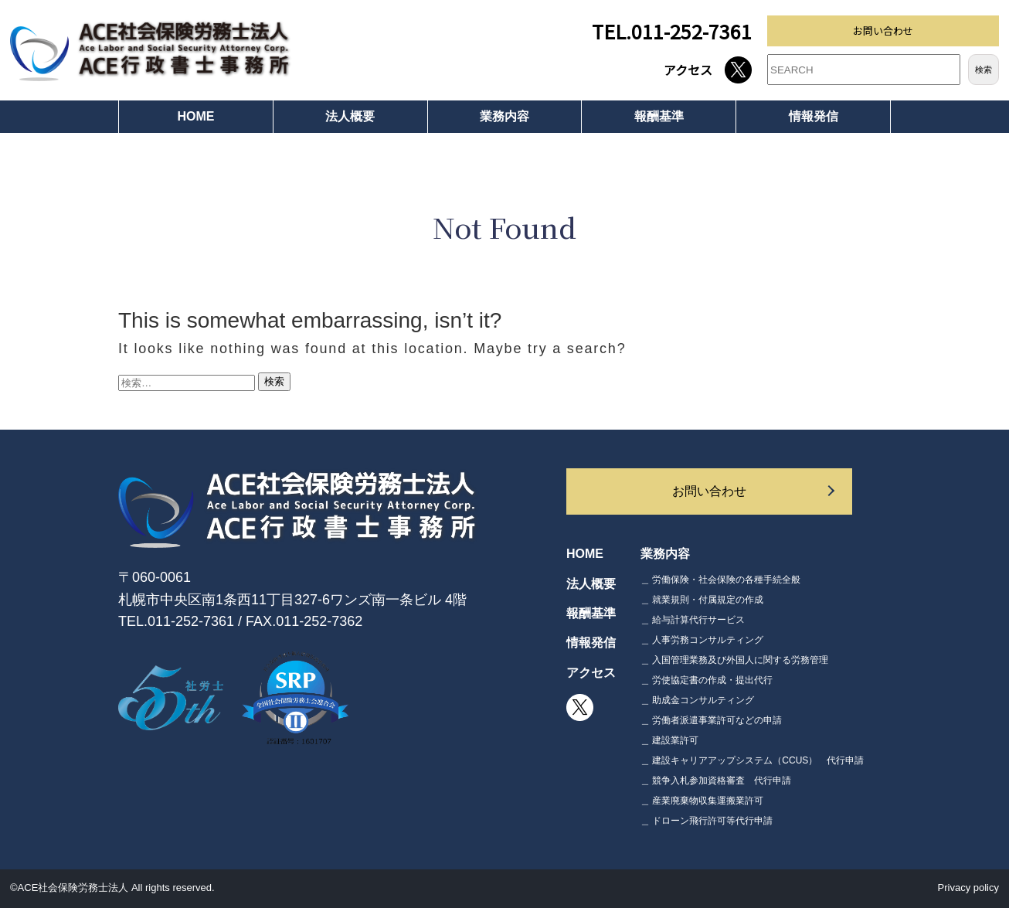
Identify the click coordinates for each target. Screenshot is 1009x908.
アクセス (688, 69)
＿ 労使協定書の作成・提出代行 (706, 680)
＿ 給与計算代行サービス (692, 619)
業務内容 (504, 116)
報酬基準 (659, 116)
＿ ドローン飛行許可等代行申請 (706, 820)
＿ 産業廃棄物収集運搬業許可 (701, 800)
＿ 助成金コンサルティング (697, 700)
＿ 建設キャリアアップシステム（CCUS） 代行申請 (752, 760)
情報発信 (813, 116)
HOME (195, 116)
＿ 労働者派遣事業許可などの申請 (711, 720)
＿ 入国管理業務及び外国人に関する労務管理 (734, 660)
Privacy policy (968, 887)
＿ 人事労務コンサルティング (701, 639)
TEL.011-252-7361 (672, 31)
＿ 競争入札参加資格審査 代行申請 (715, 780)
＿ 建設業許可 (669, 740)
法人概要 (350, 116)
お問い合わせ (883, 30)
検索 (983, 69)
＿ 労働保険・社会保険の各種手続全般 (720, 579)
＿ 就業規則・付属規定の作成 (701, 599)
